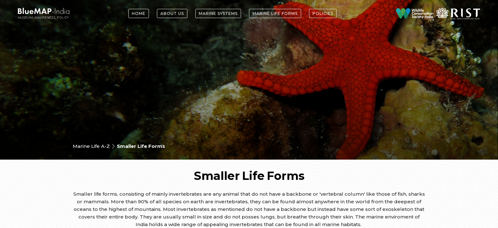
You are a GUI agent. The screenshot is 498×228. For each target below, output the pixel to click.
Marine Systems (218, 13)
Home (138, 13)
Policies (323, 13)
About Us (172, 13)
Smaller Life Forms (141, 146)
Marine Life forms (275, 13)
